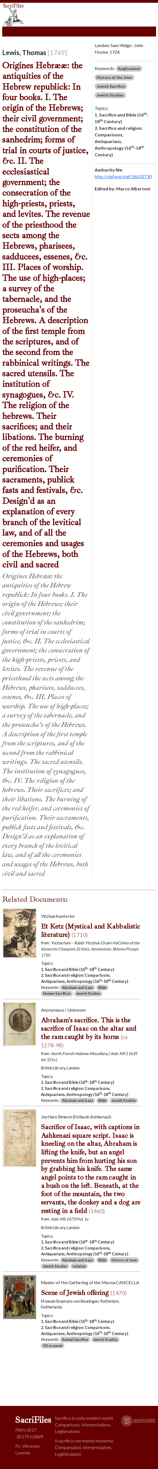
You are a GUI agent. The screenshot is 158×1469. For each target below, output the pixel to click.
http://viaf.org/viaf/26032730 (123, 176)
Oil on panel (52, 1345)
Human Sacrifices (57, 993)
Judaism (79, 1266)
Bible (102, 987)
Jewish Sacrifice (111, 86)
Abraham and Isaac (77, 987)
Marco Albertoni (133, 188)
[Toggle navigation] (9, 31)
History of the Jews (114, 77)
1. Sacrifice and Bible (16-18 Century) (122, 118)
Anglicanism (129, 68)
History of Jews (124, 1260)
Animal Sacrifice (75, 1339)
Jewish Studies (110, 95)
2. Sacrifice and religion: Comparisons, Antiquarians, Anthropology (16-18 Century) (119, 141)
